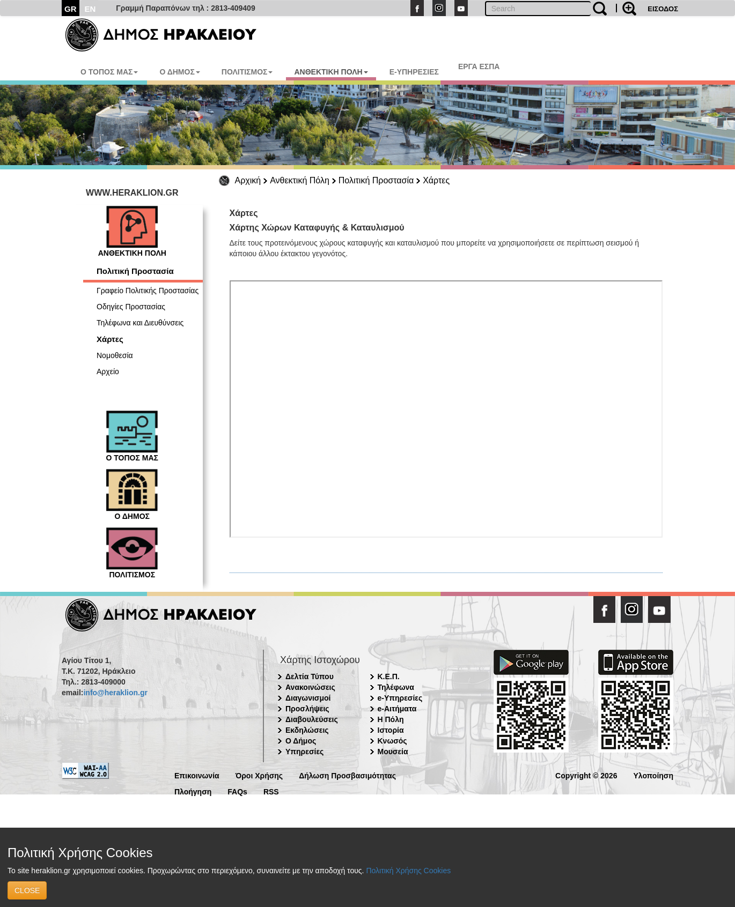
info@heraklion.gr (115, 692)
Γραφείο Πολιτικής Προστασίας (148, 290)
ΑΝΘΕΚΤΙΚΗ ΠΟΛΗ (330, 72)
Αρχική (248, 180)
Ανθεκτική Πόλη (299, 180)
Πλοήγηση (192, 790)
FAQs (237, 790)
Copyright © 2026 (586, 774)
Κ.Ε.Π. (389, 676)
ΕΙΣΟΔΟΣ (663, 9)
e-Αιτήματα (397, 708)
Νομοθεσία (115, 355)
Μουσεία (393, 751)
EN (90, 8)
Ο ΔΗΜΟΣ (179, 72)
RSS (271, 790)
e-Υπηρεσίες (400, 698)
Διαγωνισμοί (307, 698)
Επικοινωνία (196, 774)
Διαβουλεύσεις (311, 719)
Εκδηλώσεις (307, 730)
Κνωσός (392, 741)
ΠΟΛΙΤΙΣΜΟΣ (247, 72)
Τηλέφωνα (396, 687)
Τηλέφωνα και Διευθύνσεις (140, 322)
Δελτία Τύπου (309, 676)
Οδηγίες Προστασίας (131, 306)
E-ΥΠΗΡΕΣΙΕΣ (414, 72)
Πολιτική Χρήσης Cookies (408, 870)
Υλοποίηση (653, 774)
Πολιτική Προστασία (376, 180)
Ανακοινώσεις (310, 687)
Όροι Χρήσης (259, 774)
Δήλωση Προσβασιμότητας (347, 774)
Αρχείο (108, 371)
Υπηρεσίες (304, 751)
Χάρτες (436, 180)
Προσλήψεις (307, 708)
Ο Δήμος (300, 741)
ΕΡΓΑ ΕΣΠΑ (479, 66)
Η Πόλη (391, 719)
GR (70, 8)
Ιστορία (391, 730)
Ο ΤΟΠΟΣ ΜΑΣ (109, 72)
